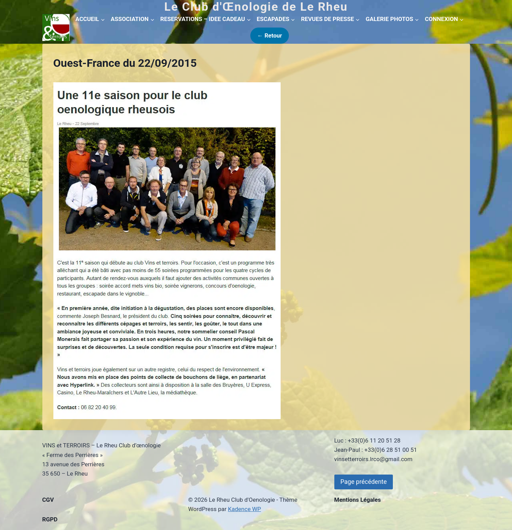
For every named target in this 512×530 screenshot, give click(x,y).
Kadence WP (244, 509)
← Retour (269, 35)
